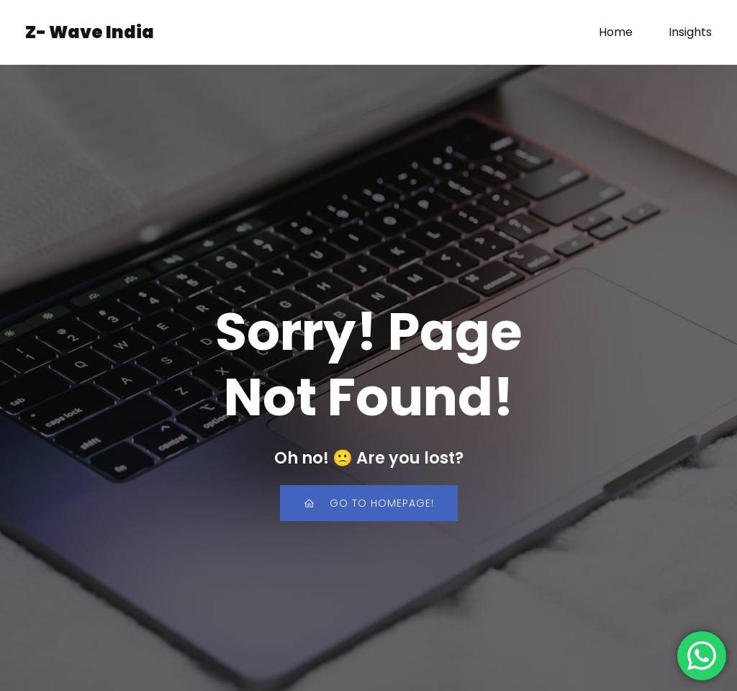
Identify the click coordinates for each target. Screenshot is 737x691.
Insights (690, 32)
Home (616, 32)
